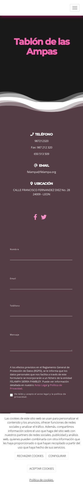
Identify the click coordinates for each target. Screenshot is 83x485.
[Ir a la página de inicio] (2, 8)
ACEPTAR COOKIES (41, 469)
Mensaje (14, 334)
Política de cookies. (41, 480)
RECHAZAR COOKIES (30, 456)
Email (13, 278)
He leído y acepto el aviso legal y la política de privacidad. (38, 395)
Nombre (14, 249)
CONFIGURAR (57, 456)
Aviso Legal (41, 385)
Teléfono (15, 305)
